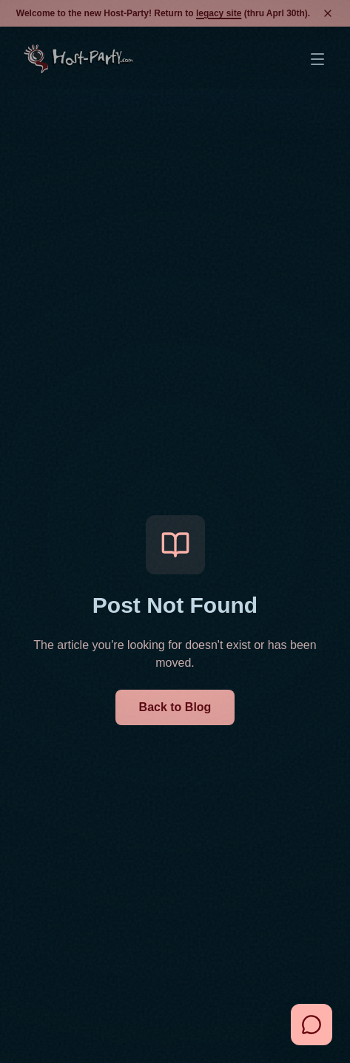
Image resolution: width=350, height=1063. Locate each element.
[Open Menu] (317, 59)
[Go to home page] (78, 59)
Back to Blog (175, 707)
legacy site (218, 13)
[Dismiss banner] (327, 13)
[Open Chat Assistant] (311, 1024)
